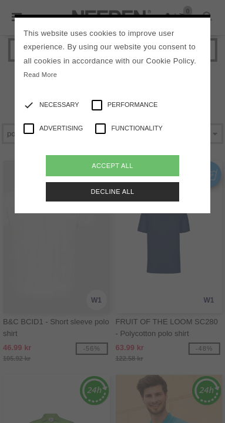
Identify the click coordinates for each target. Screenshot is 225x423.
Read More (40, 74)
